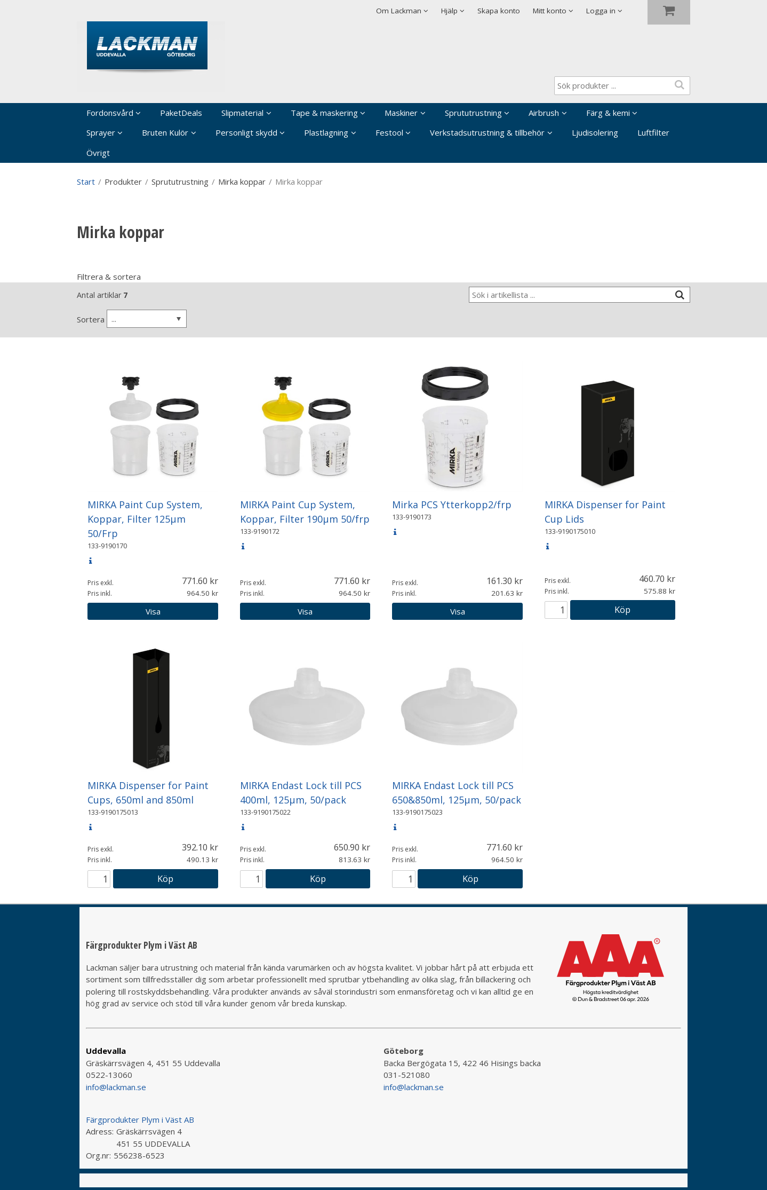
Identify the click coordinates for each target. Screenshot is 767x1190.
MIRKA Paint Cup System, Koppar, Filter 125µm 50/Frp (145, 519)
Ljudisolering (595, 132)
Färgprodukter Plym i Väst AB (140, 1119)
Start (86, 181)
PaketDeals (181, 112)
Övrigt (98, 152)
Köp (622, 609)
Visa (153, 611)
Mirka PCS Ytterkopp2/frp (452, 504)
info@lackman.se (116, 1087)
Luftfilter (653, 132)
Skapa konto (498, 10)
